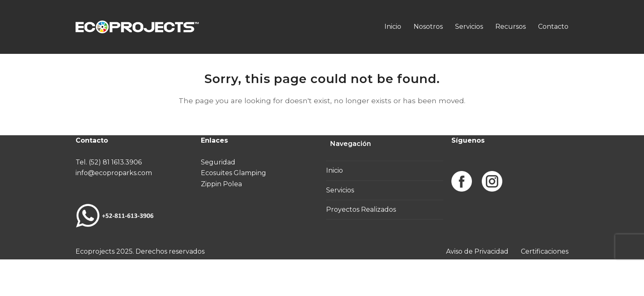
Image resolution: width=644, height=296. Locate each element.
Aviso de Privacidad (477, 251)
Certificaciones (544, 251)
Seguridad (218, 162)
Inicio (334, 170)
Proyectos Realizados (361, 209)
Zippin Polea (221, 184)
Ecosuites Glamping (233, 173)
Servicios (340, 190)
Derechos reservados (170, 251)
